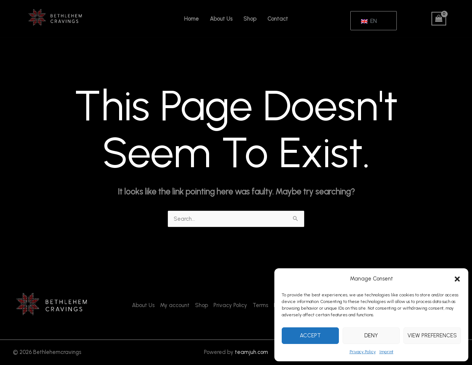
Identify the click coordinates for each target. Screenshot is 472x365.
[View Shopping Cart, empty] (438, 19)
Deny (371, 335)
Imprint (386, 351)
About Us (221, 19)
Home (191, 19)
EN (369, 20)
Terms (260, 305)
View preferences (432, 335)
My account (175, 305)
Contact (277, 19)
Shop (249, 19)
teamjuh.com (251, 352)
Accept (310, 335)
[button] (457, 279)
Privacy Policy (363, 351)
